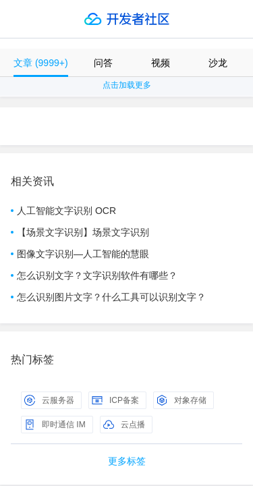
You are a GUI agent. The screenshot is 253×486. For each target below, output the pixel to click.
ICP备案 (115, 400)
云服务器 (49, 400)
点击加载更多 (127, 85)
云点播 (124, 424)
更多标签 (127, 461)
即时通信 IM (55, 424)
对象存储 (181, 400)
